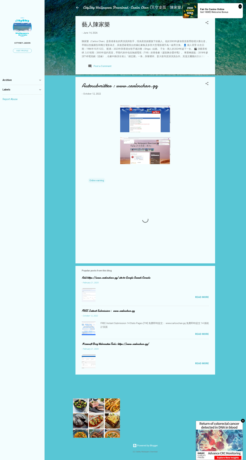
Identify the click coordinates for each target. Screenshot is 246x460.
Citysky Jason (22, 43)
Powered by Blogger (145, 445)
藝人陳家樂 (96, 24)
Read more (202, 297)
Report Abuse (10, 99)
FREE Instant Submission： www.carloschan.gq (108, 311)
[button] (207, 23)
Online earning (96, 180)
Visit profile (22, 51)
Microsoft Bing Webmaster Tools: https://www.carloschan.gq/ (115, 344)
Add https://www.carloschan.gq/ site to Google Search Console (116, 278)
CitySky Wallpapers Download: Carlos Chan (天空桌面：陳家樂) (132, 7)
